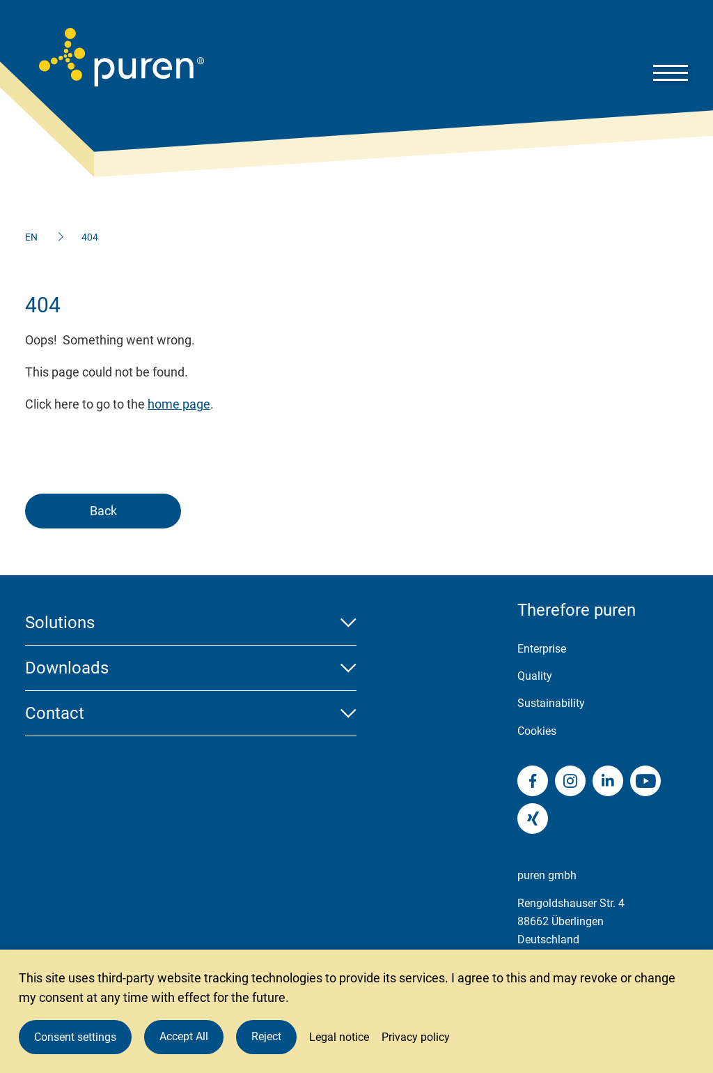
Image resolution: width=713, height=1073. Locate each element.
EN (31, 237)
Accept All (183, 1036)
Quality (534, 676)
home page (179, 404)
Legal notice (339, 1037)
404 (89, 237)
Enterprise (541, 648)
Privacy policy (416, 1037)
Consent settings (75, 1037)
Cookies (536, 731)
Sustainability (551, 703)
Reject (266, 1036)
